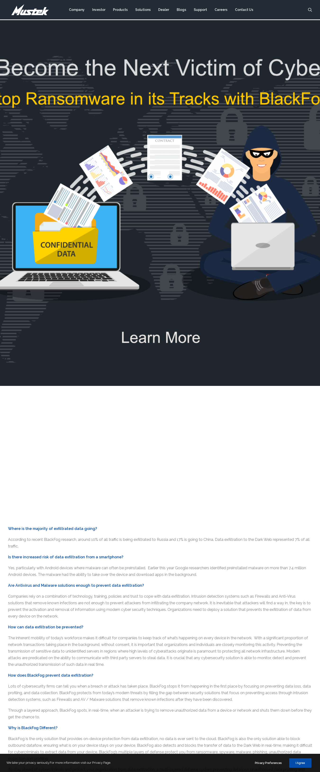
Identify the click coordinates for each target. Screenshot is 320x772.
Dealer (163, 10)
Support (200, 10)
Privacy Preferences (268, 763)
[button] (310, 10)
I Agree (300, 763)
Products (120, 10)
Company (76, 10)
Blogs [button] (181, 10)
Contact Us (244, 10)
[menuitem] (76, 10)
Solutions (142, 10)
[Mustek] (28, 10)
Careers (220, 10)
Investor (98, 10)
